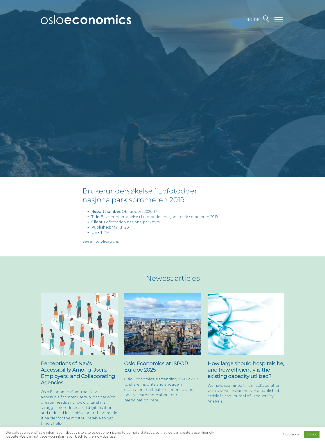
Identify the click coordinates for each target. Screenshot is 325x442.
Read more (291, 434)
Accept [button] (311, 434)
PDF (105, 233)
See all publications (101, 241)
